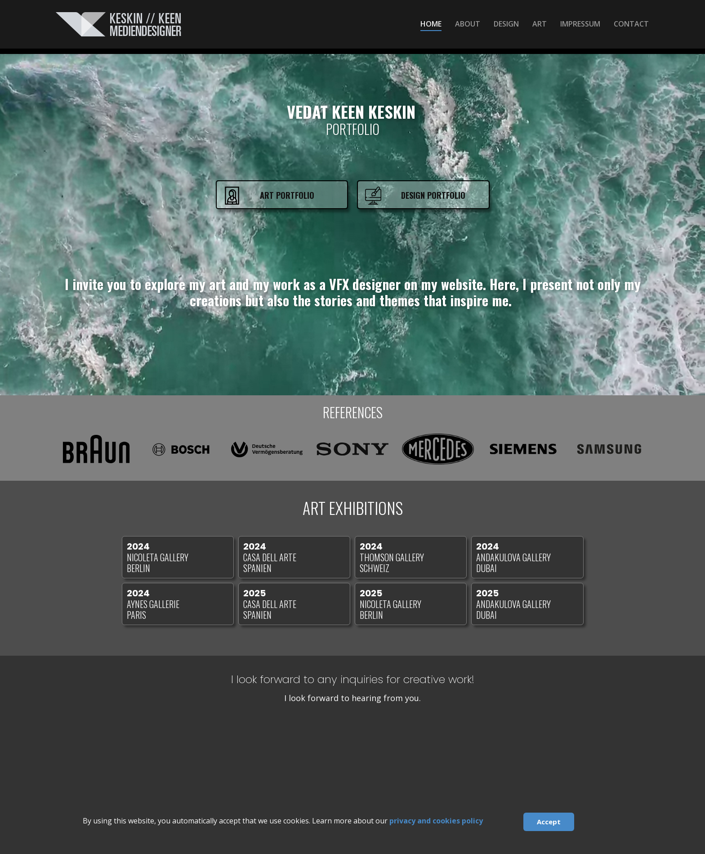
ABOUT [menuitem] (467, 24)
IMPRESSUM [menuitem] (580, 24)
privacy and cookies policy (436, 821)
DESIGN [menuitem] (506, 24)
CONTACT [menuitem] (631, 24)
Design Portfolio (433, 195)
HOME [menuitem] (431, 24)
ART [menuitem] (539, 24)
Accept (549, 821)
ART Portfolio (287, 195)
